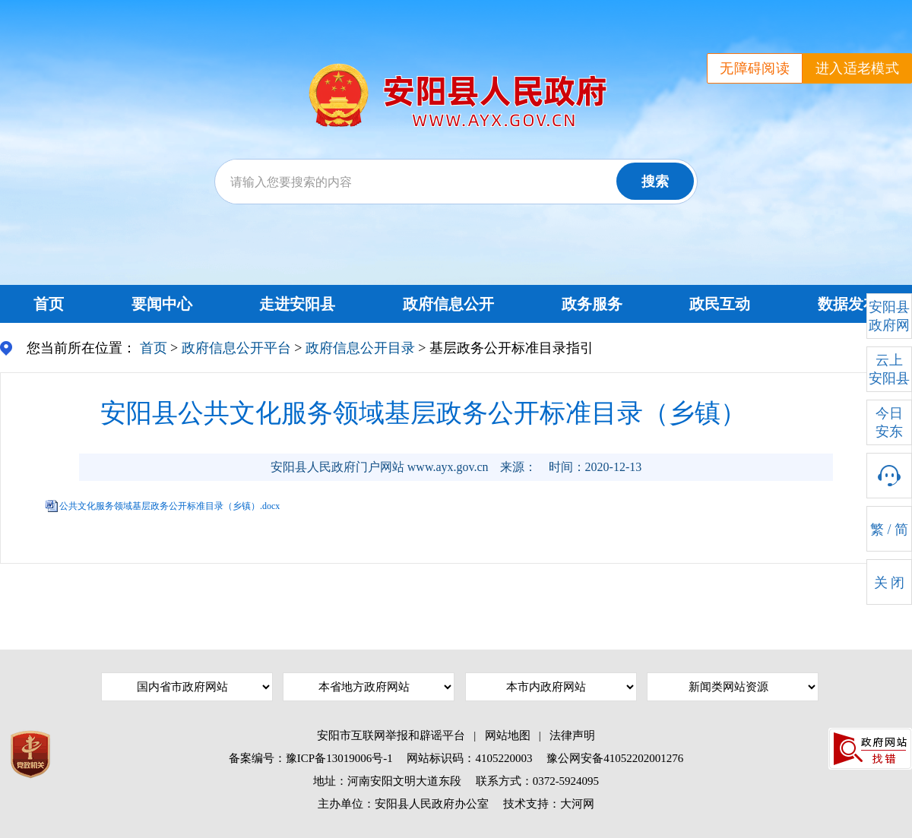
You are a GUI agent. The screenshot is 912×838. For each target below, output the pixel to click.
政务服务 (592, 304)
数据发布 (848, 304)
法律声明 (572, 735)
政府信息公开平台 (236, 348)
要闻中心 (161, 304)
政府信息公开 (448, 304)
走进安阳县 (297, 304)
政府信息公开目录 (360, 348)
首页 (48, 304)
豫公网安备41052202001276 (614, 758)
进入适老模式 (857, 68)
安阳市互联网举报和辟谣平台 (391, 735)
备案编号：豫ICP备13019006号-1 (311, 758)
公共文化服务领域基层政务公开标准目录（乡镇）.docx (169, 506)
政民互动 (719, 304)
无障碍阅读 (755, 68)
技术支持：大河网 (548, 804)
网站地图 (507, 735)
